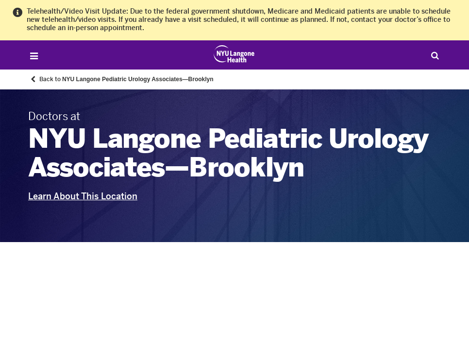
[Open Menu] (34, 56)
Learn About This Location (82, 196)
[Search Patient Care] (435, 55)
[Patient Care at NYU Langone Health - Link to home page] (234, 54)
